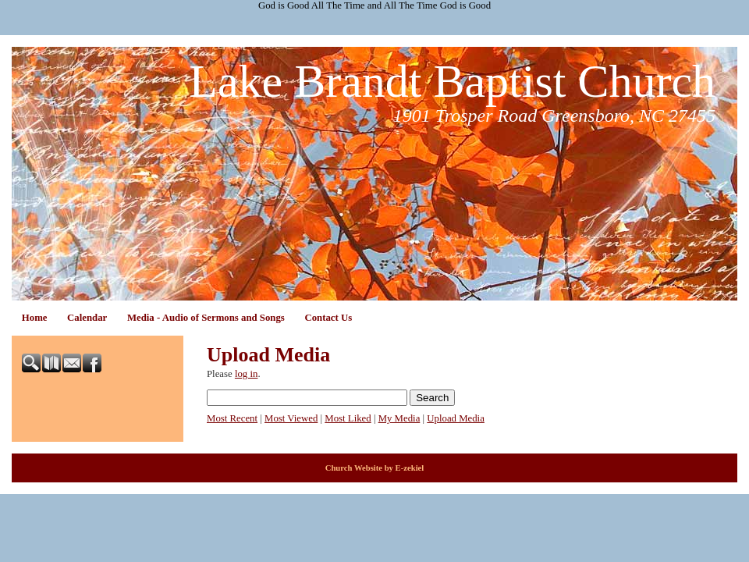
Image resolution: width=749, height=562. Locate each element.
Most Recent (232, 418)
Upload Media (456, 418)
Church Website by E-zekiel (374, 468)
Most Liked (348, 418)
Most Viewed (291, 418)
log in (246, 373)
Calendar (87, 317)
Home (35, 317)
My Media (399, 418)
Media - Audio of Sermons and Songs (206, 317)
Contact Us (328, 317)
